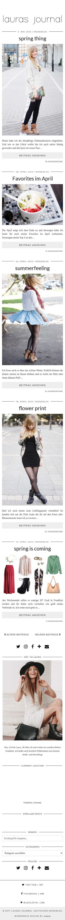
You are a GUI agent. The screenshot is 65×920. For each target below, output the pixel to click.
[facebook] (32, 646)
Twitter (32, 885)
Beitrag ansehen (32, 155)
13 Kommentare (54, 251)
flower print (32, 408)
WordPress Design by (32, 916)
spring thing (32, 38)
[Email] (47, 646)
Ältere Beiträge (16, 634)
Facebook (32, 894)
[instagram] (26, 646)
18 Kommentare (54, 161)
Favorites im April (32, 178)
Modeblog (40, 32)
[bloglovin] (39, 646)
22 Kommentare (54, 532)
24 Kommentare (54, 391)
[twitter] (18, 646)
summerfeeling (32, 268)
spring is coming (32, 548)
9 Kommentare (54, 621)
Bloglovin (32, 902)
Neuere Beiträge (48, 634)
